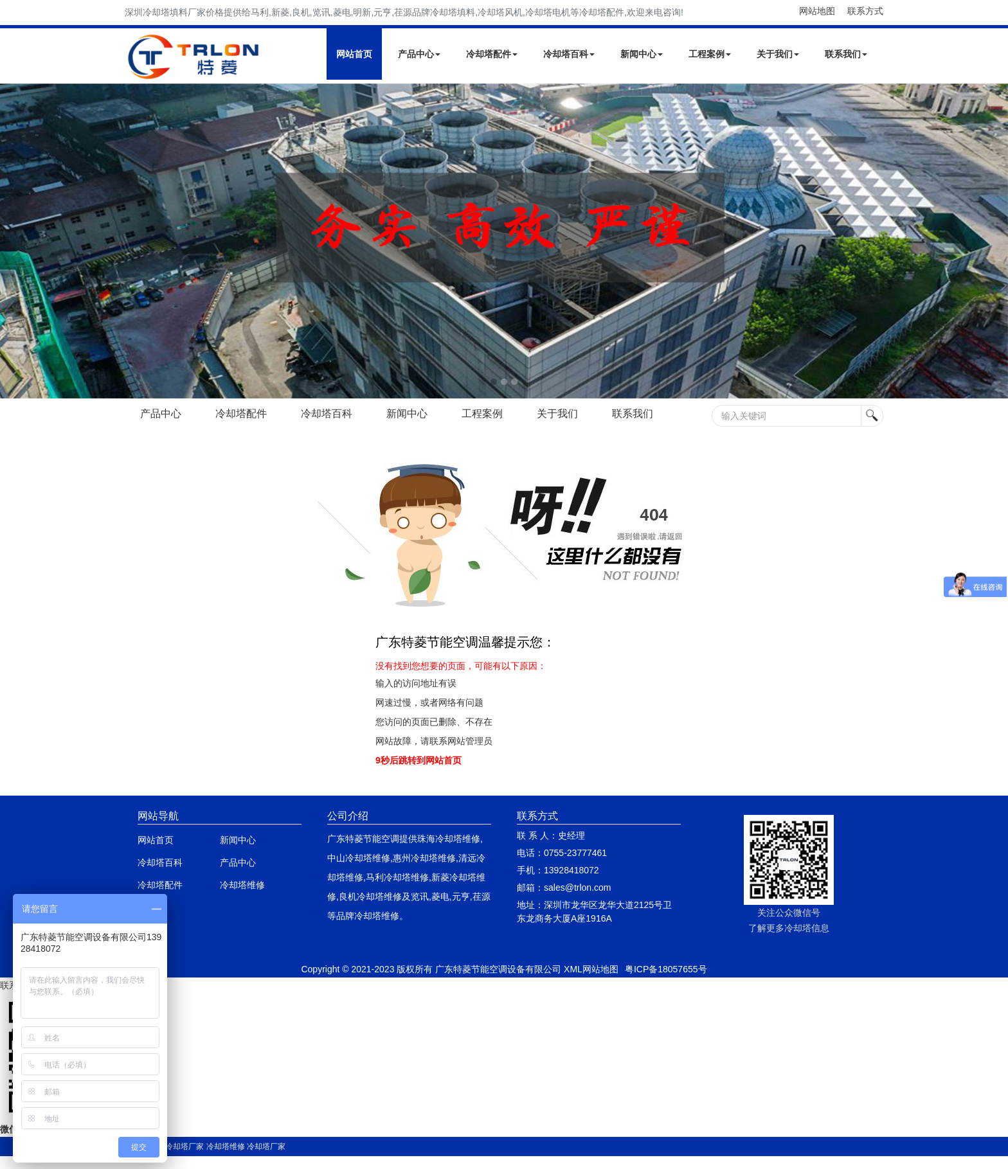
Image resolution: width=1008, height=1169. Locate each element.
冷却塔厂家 (184, 1146)
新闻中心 (641, 54)
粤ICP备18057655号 (666, 969)
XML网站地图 (591, 969)
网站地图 (817, 11)
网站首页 (354, 54)
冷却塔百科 (569, 54)
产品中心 (419, 54)
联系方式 (865, 11)
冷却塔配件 (492, 54)
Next (13, 241)
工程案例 (709, 54)
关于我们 (778, 54)
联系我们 (846, 54)
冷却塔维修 (242, 885)
